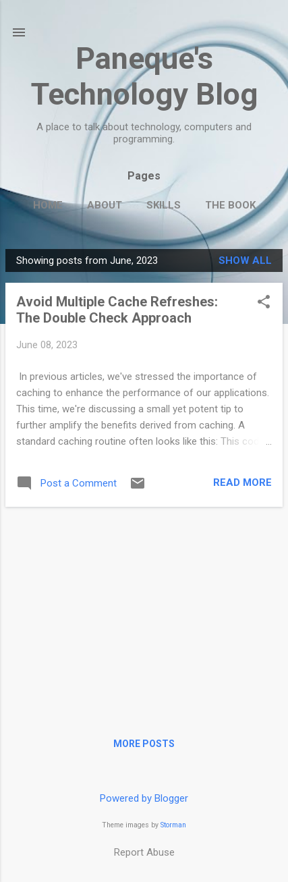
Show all (245, 260)
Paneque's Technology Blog (144, 76)
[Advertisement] (144, 612)
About (104, 205)
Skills (163, 205)
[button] (264, 303)
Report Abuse (144, 852)
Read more (242, 482)
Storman (173, 825)
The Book (230, 205)
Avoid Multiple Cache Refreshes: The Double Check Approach (117, 310)
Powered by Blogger (144, 798)
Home (48, 205)
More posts (144, 743)
